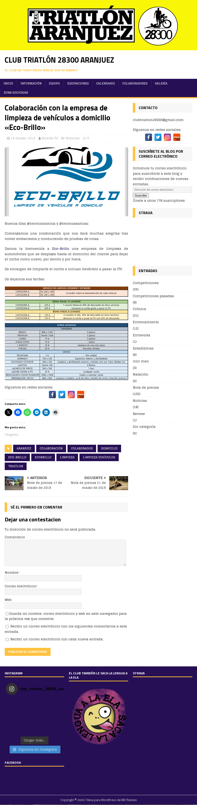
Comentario (15, 537)
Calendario (105, 83)
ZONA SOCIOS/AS (16, 92)
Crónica (139, 309)
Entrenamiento (146, 322)
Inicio (8, 83)
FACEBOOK (13, 762)
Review (139, 414)
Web (8, 600)
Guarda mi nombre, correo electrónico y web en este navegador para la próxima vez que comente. (66, 616)
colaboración (51, 448)
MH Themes (129, 799)
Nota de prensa (146, 387)
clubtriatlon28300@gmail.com (158, 120)
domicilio (109, 448)
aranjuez (24, 448)
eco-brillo (17, 457)
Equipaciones (78, 83)
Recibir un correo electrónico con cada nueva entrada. (56, 639)
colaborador (82, 448)
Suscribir (141, 195)
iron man (141, 361)
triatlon (15, 466)
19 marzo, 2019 (23, 138)
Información (31, 83)
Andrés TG (50, 138)
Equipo (54, 83)
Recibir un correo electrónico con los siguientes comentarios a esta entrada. (66, 628)
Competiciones (146, 283)
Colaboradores (135, 83)
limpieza (67, 457)
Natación (140, 374)
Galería (161, 83)
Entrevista (141, 335)
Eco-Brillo (60, 248)
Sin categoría (144, 426)
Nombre (11, 572)
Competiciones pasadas (153, 296)
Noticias (73, 138)
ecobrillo (43, 457)
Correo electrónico (20, 586)
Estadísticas (143, 348)
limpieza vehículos (99, 457)
